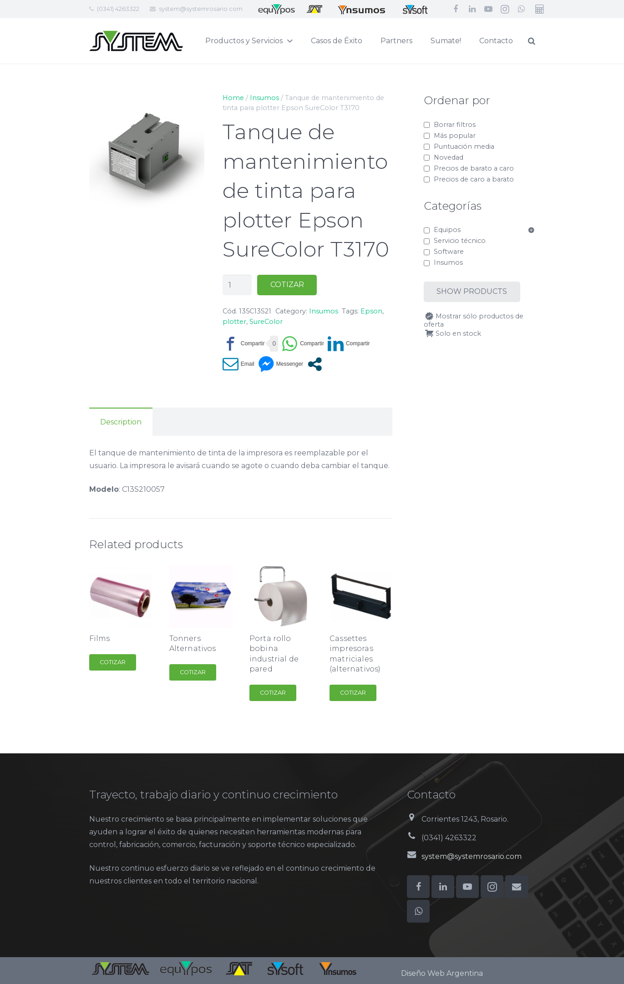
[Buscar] (553, 41)
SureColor (266, 322)
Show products (471, 291)
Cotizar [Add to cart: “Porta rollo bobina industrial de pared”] (273, 692)
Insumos (264, 98)
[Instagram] (505, 9)
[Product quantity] (237, 285)
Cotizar (287, 284)
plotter (234, 322)
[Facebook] (455, 9)
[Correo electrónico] (516, 886)
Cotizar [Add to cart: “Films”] (113, 662)
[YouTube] (488, 9)
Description (121, 422)
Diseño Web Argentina (442, 973)
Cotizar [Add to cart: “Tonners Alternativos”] (193, 672)
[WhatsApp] (521, 9)
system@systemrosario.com (201, 8)
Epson (371, 311)
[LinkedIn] (472, 9)
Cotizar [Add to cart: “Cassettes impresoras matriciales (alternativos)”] (353, 692)
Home (233, 98)
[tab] (120, 422)
